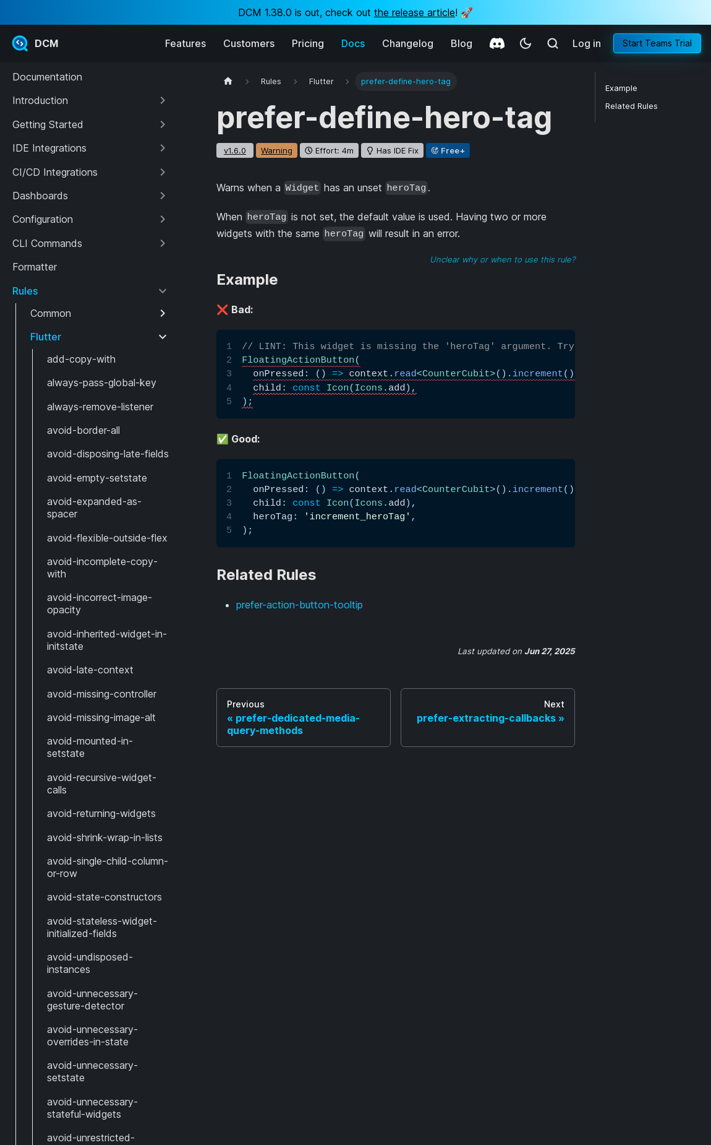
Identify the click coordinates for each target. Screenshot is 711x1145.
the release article (414, 12)
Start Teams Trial (657, 43)
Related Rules (631, 106)
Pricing (308, 43)
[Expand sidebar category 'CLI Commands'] (162, 243)
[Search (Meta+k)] (553, 43)
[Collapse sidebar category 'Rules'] (162, 291)
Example (621, 88)
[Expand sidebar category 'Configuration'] (162, 219)
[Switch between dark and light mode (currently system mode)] (525, 43)
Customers (249, 43)
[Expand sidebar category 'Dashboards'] (162, 195)
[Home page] (228, 81)
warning (276, 150)
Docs (353, 43)
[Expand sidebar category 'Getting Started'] (162, 124)
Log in (587, 43)
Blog (461, 43)
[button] (90, 100)
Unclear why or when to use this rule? (502, 259)
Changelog (407, 43)
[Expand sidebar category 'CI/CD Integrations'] (162, 172)
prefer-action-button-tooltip (299, 604)
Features (185, 43)
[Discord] (497, 43)
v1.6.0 (235, 150)
